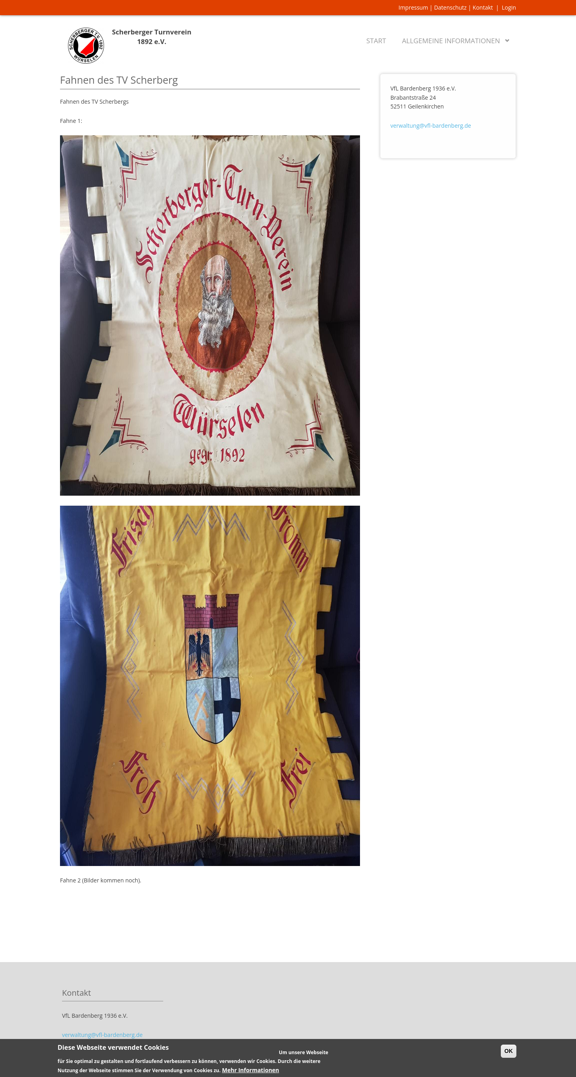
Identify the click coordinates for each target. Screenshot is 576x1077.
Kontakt (483, 7)
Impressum (413, 7)
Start (376, 40)
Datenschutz (450, 7)
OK (508, 1054)
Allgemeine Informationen (453, 39)
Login (509, 7)
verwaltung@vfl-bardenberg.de (430, 125)
